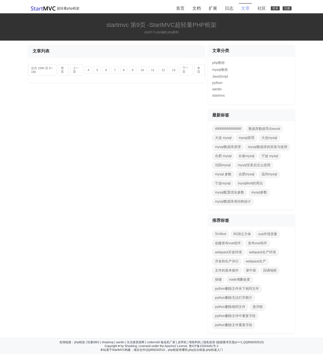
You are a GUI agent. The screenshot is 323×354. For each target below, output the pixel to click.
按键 (218, 279)
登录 (275, 8)
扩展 (213, 8)
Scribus (220, 234)
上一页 (76, 69)
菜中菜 (251, 270)
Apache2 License (175, 346)
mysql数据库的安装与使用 (267, 147)
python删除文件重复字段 (233, 325)
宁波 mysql (269, 156)
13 (173, 70)
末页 (198, 69)
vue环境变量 (267, 234)
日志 (229, 8)
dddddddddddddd (228, 128)
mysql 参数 (223, 174)
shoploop (108, 342)
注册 (287, 8)
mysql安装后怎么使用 (254, 165)
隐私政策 (209, 342)
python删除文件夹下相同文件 (237, 288)
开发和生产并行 (227, 261)
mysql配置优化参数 (229, 192)
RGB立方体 (242, 234)
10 (142, 70)
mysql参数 (259, 192)
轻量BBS (93, 342)
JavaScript (220, 76)
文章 (245, 8)
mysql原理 (246, 138)
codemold (153, 342)
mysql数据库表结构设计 (233, 201)
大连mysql (269, 138)
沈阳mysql (223, 165)
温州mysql (269, 174)
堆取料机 (195, 342)
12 (163, 70)
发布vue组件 (257, 243)
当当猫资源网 (135, 342)
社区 (261, 8)
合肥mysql (246, 174)
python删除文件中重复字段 (235, 316)
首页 (180, 8)
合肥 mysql (223, 156)
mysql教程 (220, 69)
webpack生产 (256, 261)
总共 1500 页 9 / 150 (41, 70)
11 (153, 70)
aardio (217, 89)
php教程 (218, 62)
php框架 (79, 342)
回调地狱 (270, 270)
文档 (196, 8)
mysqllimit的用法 (250, 183)
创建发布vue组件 (228, 243)
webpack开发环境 (228, 252)
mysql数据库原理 (228, 147)
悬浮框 (258, 307)
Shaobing (131, 346)
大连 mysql (223, 138)
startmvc (218, 95)
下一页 (185, 69)
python (217, 83)
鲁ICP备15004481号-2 (204, 346)
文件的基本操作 (227, 270)
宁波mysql (223, 183)
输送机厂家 (168, 342)
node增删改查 (239, 279)
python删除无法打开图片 (233, 297)
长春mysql (246, 156)
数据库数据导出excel (264, 128)
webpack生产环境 (262, 252)
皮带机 (182, 342)
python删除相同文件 (230, 307)
